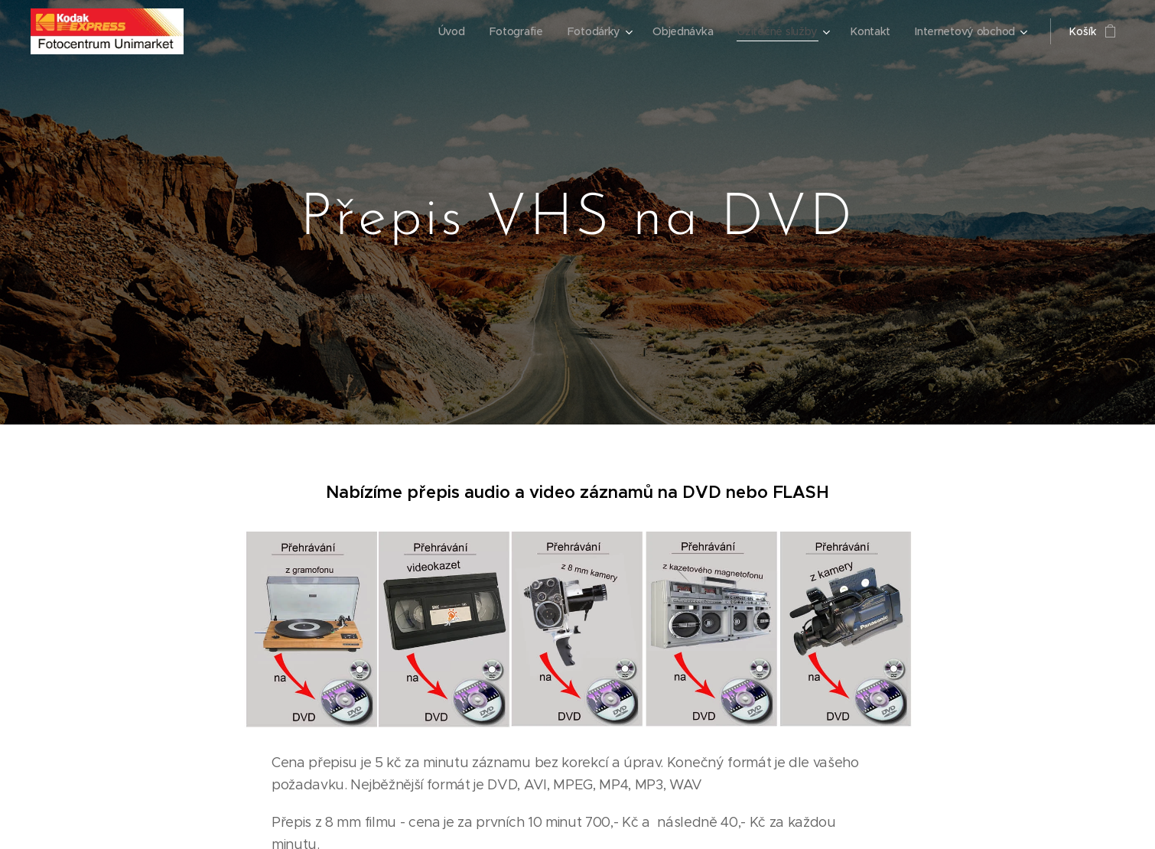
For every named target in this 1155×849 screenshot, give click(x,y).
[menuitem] (447, 31)
